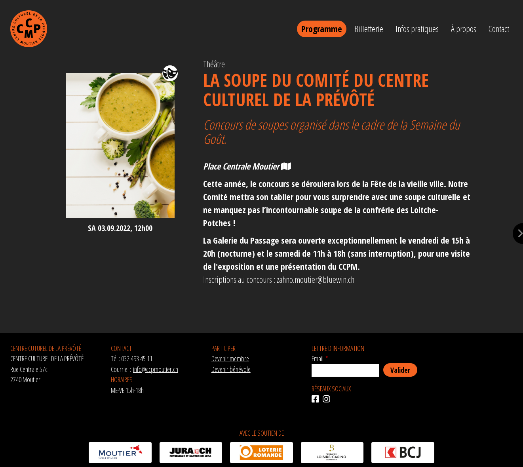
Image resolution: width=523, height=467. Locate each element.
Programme (321, 28)
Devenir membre (230, 358)
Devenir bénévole (231, 369)
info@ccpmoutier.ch (155, 369)
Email (317, 358)
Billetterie (368, 28)
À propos (463, 28)
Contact (499, 28)
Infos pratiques (417, 28)
